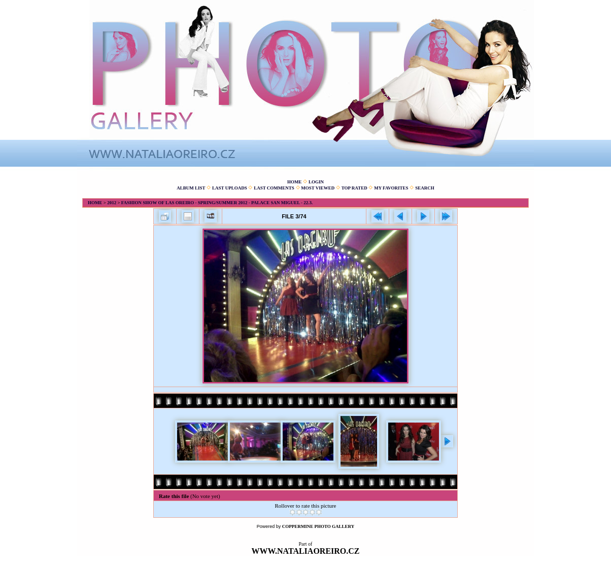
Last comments (274, 188)
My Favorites (391, 188)
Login (316, 181)
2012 (111, 202)
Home (294, 181)
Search (424, 188)
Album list (191, 188)
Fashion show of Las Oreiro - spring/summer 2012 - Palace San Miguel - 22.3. (217, 202)
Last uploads (229, 188)
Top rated (354, 188)
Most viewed (317, 188)
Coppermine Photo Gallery (318, 526)
